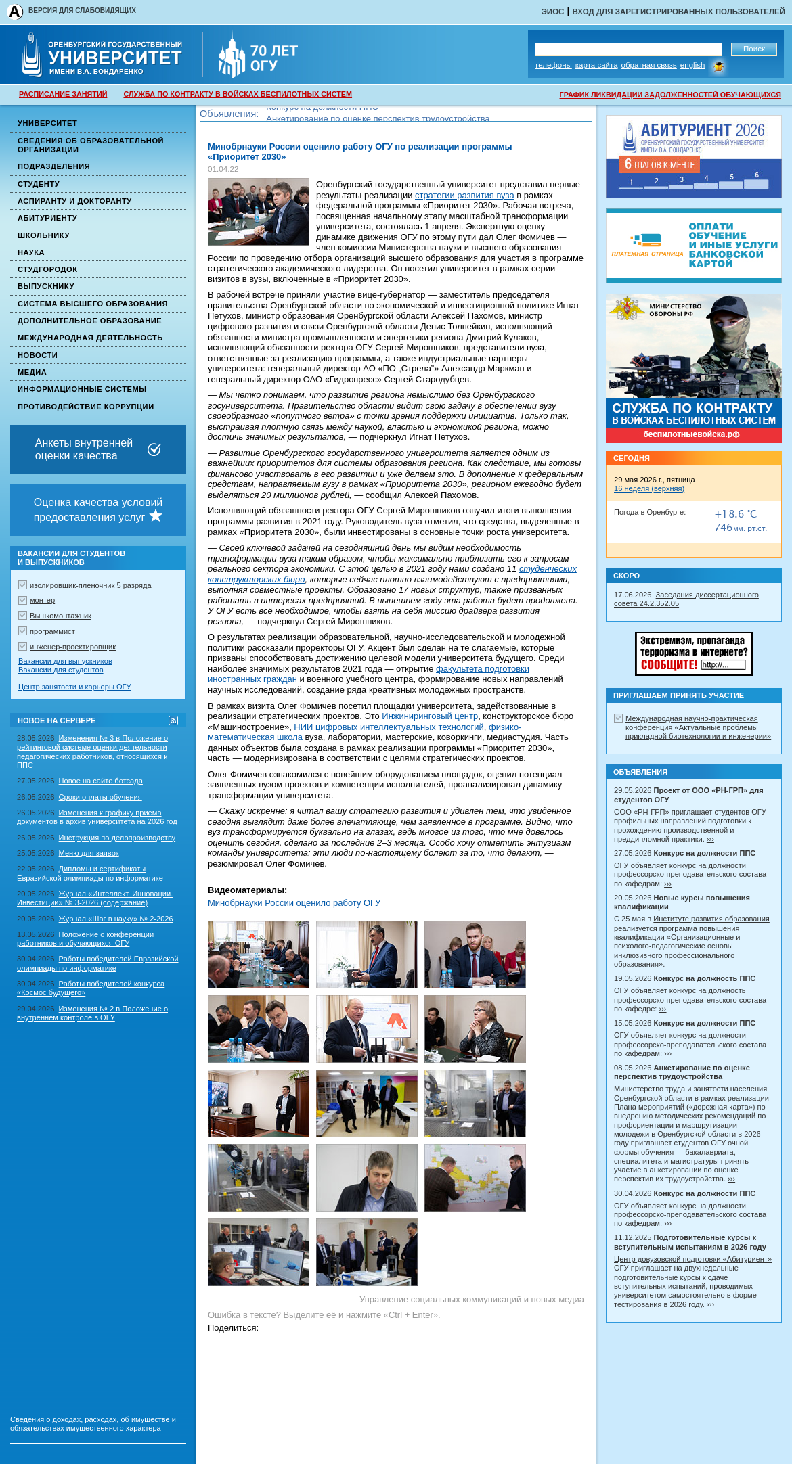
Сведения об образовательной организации (91, 145)
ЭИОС (553, 11)
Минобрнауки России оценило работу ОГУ (294, 903)
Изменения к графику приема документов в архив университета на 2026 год (97, 816)
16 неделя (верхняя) (649, 488)
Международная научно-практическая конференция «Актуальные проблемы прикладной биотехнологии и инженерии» (698, 727)
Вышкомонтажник (60, 616)
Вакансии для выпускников (65, 661)
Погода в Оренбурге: (650, 512)
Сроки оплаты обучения (100, 797)
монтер (42, 600)
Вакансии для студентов (61, 670)
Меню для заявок (89, 853)
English (692, 65)
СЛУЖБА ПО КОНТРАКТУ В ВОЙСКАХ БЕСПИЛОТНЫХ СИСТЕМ (237, 94)
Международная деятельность (90, 338)
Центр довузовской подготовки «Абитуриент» (693, 1259)
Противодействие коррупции (86, 407)
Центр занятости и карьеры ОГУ (74, 687)
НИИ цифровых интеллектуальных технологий (388, 727)
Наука (31, 252)
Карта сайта (596, 65)
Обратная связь (649, 65)
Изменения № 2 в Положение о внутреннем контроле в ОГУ (92, 1013)
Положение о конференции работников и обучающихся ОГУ (85, 938)
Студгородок (48, 269)
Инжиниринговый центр (430, 716)
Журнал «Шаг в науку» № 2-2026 (116, 919)
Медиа (32, 372)
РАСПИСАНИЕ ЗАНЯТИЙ (63, 94)
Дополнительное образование (90, 321)
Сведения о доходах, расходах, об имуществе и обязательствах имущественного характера (93, 1423)
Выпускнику (46, 286)
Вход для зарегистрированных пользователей (678, 11)
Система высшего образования (93, 304)
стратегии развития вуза (464, 195)
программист (52, 631)
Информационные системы (82, 389)
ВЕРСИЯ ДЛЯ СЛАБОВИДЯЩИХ (82, 10)
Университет (47, 123)
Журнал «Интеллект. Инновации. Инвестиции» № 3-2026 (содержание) (95, 898)
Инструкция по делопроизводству (117, 837)
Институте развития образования (711, 919)
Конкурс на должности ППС (322, 114)
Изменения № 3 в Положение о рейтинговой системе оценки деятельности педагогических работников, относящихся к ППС (92, 751)
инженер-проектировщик (73, 647)
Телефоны (553, 65)
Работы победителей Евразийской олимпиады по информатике (98, 963)
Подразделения (54, 166)
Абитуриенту (47, 218)
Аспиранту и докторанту (75, 201)
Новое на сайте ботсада (101, 781)
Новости (38, 355)
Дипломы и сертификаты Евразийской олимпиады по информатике (90, 873)
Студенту (39, 184)
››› (710, 839)
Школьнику (44, 235)
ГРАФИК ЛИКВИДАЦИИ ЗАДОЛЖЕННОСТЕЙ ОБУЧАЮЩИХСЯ (670, 95)
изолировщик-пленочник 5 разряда (91, 585)
